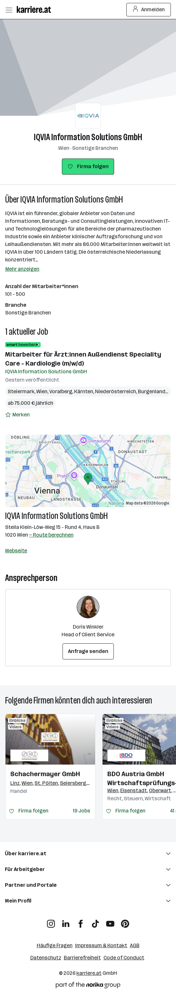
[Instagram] (51, 921)
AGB (135, 945)
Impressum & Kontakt (101, 945)
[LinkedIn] (66, 921)
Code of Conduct (123, 958)
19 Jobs (81, 811)
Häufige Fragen (55, 945)
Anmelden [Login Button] (149, 10)
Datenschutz (45, 958)
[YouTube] (110, 921)
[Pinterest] (125, 921)
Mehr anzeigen (22, 269)
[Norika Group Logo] (88, 986)
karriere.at (89, 973)
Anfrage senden (88, 651)
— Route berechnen (51, 535)
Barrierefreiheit (82, 958)
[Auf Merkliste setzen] (17, 415)
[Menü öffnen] (8, 9)
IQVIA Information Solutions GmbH (88, 137)
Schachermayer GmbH (45, 774)
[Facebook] (80, 921)
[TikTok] (95, 921)
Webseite (16, 551)
